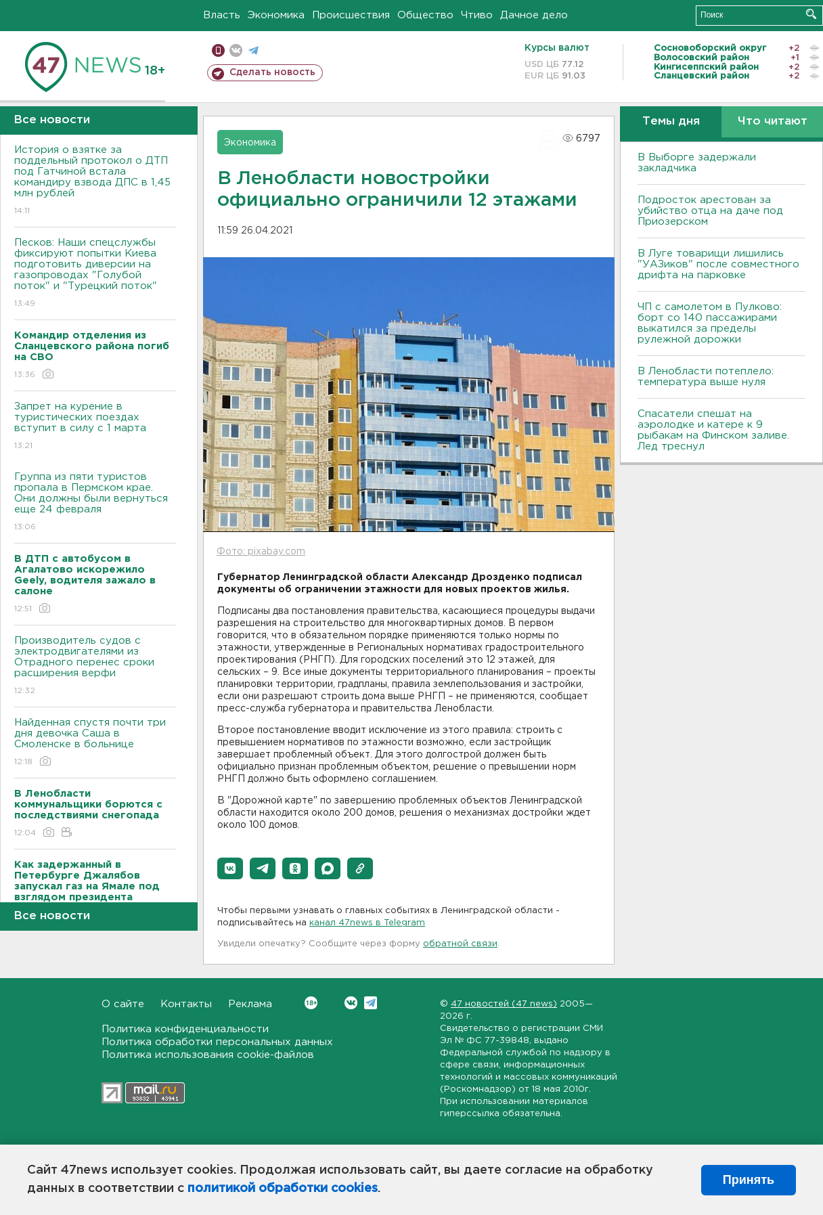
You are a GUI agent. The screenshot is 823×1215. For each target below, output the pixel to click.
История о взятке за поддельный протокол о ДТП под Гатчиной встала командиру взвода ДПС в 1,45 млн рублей (95, 181)
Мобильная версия (218, 50)
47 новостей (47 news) (504, 1004)
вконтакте (235, 50)
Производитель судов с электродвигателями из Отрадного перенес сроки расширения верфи (95, 666)
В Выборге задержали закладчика (697, 163)
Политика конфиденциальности (185, 1029)
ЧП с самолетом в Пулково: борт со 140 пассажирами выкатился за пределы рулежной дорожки (710, 323)
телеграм (253, 50)
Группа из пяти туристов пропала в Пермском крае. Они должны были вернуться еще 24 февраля (95, 502)
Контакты (186, 1004)
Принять (748, 1180)
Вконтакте (311, 1002)
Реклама (250, 1004)
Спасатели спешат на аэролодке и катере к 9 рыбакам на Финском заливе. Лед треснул (713, 430)
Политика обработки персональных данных (217, 1042)
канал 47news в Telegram (367, 923)
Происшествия (351, 15)
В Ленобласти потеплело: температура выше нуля (706, 376)
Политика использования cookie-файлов (208, 1055)
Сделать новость (272, 72)
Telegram (370, 1002)
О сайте (123, 1004)
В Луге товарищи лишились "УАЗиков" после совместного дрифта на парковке (718, 264)
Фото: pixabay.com (261, 552)
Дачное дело (534, 15)
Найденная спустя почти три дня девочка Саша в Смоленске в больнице (95, 743)
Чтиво (477, 15)
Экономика (276, 15)
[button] (230, 868)
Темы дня (671, 121)
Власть (221, 15)
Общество (425, 15)
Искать (811, 14)
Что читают (772, 121)
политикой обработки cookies (282, 1188)
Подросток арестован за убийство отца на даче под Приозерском (710, 211)
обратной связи (460, 944)
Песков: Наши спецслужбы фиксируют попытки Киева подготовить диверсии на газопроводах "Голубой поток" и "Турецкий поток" (95, 273)
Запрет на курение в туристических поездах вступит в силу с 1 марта (95, 426)
